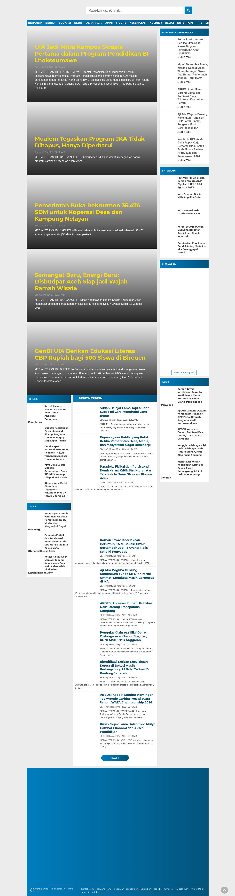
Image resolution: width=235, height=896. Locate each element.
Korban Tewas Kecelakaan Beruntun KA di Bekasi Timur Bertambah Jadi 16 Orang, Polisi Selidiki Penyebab (182, 397)
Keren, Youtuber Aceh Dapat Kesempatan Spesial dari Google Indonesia (191, 231)
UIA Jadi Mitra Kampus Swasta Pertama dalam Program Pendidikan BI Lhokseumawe (92, 54)
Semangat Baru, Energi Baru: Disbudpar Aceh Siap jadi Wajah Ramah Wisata (81, 281)
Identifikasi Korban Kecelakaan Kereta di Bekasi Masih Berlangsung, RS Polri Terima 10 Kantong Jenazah (182, 469)
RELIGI (169, 22)
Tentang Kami (104, 889)
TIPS (199, 22)
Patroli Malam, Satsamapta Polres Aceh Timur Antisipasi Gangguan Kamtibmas (47, 414)
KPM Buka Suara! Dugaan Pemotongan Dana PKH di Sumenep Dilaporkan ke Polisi (56, 471)
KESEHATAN (138, 22)
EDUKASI (65, 22)
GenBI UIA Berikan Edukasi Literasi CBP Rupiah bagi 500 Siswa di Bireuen (90, 354)
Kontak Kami (87, 889)
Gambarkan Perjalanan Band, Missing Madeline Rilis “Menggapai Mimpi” (192, 248)
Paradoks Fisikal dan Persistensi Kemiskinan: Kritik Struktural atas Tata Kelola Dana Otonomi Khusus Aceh (48, 543)
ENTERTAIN (185, 22)
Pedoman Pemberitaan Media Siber (132, 889)
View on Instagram (184, 372)
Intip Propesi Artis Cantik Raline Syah (189, 212)
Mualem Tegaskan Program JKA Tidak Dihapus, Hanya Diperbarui (90, 142)
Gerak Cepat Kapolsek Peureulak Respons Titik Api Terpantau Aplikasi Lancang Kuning (56, 453)
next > (115, 757)
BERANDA (35, 22)
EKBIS (78, 22)
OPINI (109, 22)
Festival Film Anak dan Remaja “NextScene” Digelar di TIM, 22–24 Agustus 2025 (191, 182)
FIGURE (121, 22)
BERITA (50, 22)
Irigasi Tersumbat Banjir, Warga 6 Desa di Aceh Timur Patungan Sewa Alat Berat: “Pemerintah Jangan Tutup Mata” (193, 71)
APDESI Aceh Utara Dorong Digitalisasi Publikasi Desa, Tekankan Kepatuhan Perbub (191, 96)
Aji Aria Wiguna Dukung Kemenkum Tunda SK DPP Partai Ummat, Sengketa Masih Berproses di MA (192, 121)
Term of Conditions (90, 892)
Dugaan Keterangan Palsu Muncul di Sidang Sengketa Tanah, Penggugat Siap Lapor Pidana (57, 434)
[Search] (135, 10)
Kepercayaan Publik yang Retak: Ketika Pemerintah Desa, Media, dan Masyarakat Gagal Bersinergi (48, 521)
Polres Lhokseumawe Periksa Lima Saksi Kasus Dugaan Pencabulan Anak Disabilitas (191, 46)
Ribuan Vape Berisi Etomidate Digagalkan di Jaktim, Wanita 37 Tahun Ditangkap (56, 489)
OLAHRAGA (94, 22)
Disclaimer (182, 889)
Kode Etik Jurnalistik (163, 889)
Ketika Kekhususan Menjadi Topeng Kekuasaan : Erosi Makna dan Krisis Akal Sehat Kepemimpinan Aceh (48, 564)
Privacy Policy (197, 889)
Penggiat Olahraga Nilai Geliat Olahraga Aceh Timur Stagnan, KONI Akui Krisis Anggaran (192, 450)
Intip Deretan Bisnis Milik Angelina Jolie (189, 196)
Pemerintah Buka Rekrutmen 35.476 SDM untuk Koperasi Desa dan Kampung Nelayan (87, 212)
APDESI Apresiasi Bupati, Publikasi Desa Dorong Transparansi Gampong (191, 434)
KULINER (155, 22)
